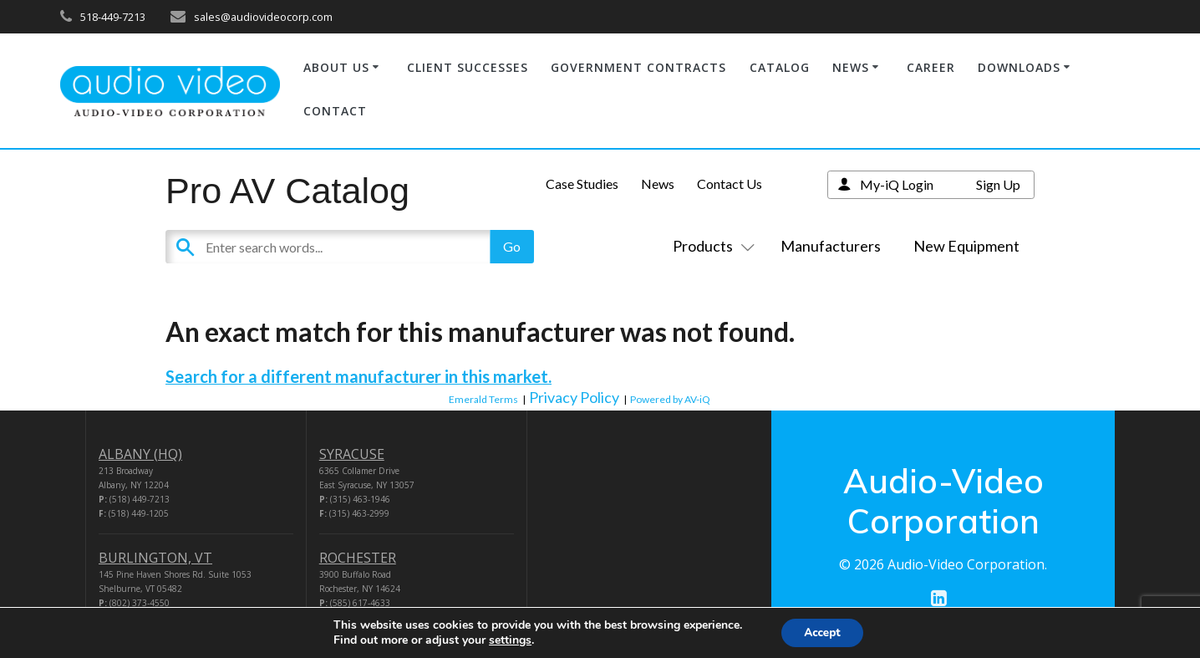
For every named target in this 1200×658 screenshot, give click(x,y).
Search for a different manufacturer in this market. (358, 376)
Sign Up (998, 184)
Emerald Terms (483, 399)
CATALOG (780, 67)
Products (710, 246)
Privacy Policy (574, 397)
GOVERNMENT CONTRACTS (638, 67)
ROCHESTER (357, 557)
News (657, 183)
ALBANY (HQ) (140, 454)
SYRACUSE (351, 454)
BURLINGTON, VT (155, 557)
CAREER (931, 67)
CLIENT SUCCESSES (467, 67)
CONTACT (335, 111)
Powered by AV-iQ (670, 399)
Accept (822, 632)
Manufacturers (831, 246)
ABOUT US (336, 67)
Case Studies (582, 183)
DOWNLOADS (1019, 67)
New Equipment (966, 246)
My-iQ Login (896, 184)
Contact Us (729, 183)
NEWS (850, 67)
